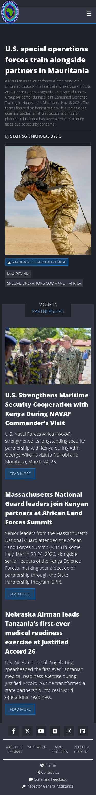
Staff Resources (59, 749)
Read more (20, 473)
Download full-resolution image (37, 262)
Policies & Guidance (82, 749)
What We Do (36, 747)
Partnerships (48, 311)
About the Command (14, 749)
